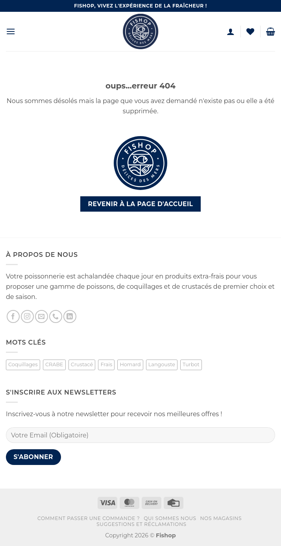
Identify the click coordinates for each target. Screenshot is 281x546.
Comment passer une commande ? (88, 518)
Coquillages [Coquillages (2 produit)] (23, 364)
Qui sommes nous (170, 518)
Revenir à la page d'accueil (140, 204)
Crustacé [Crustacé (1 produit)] (82, 364)
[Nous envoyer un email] (41, 316)
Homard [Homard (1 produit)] (130, 364)
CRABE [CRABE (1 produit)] (54, 364)
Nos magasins (221, 518)
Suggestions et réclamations (141, 524)
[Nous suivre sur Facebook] (13, 316)
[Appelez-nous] (55, 316)
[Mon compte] (231, 31)
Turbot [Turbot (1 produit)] (191, 364)
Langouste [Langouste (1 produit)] (161, 364)
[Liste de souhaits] (250, 31)
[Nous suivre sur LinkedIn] (69, 316)
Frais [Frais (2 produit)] (106, 364)
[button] (10, 31)
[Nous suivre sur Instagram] (27, 316)
